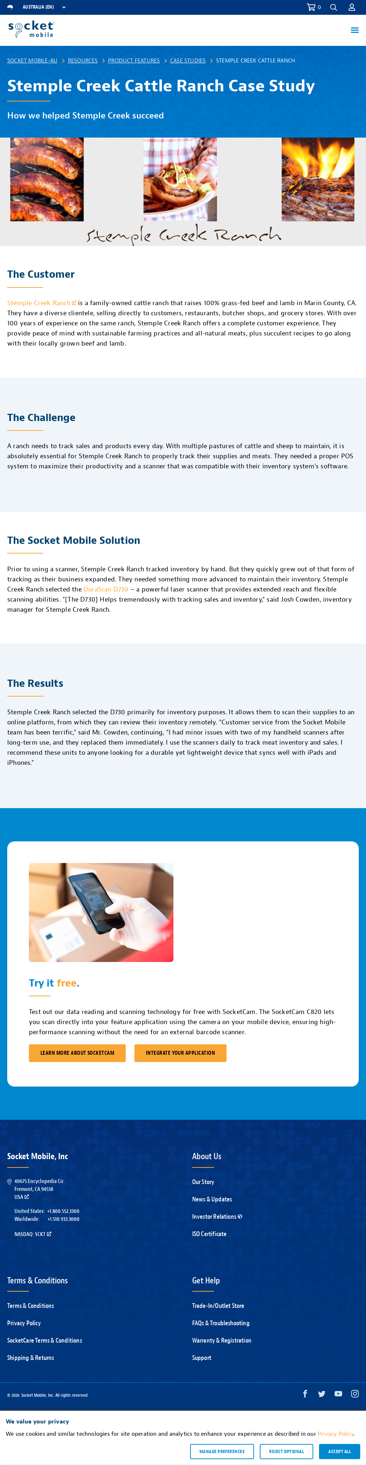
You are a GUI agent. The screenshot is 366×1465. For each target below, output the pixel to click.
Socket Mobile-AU (32, 60)
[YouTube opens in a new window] (338, 1395)
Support (201, 1358)
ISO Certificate (209, 1234)
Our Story (203, 1182)
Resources (83, 60)
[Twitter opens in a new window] (322, 1395)
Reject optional (286, 1451)
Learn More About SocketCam (77, 1053)
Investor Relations (217, 1217)
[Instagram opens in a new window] (355, 1395)
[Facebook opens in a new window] (305, 1395)
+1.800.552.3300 (63, 1211)
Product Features (134, 60)
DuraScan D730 (106, 589)
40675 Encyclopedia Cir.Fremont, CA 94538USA (39, 1189)
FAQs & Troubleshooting (221, 1323)
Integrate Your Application (180, 1053)
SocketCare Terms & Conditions (44, 1340)
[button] (333, 7)
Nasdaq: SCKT (32, 1234)
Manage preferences (222, 1451)
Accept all (339, 1451)
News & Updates (212, 1199)
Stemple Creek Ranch (41, 303)
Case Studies (188, 60)
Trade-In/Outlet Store (218, 1306)
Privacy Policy (24, 1323)
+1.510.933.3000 (63, 1219)
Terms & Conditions (30, 1306)
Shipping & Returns (30, 1358)
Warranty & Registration (222, 1340)
